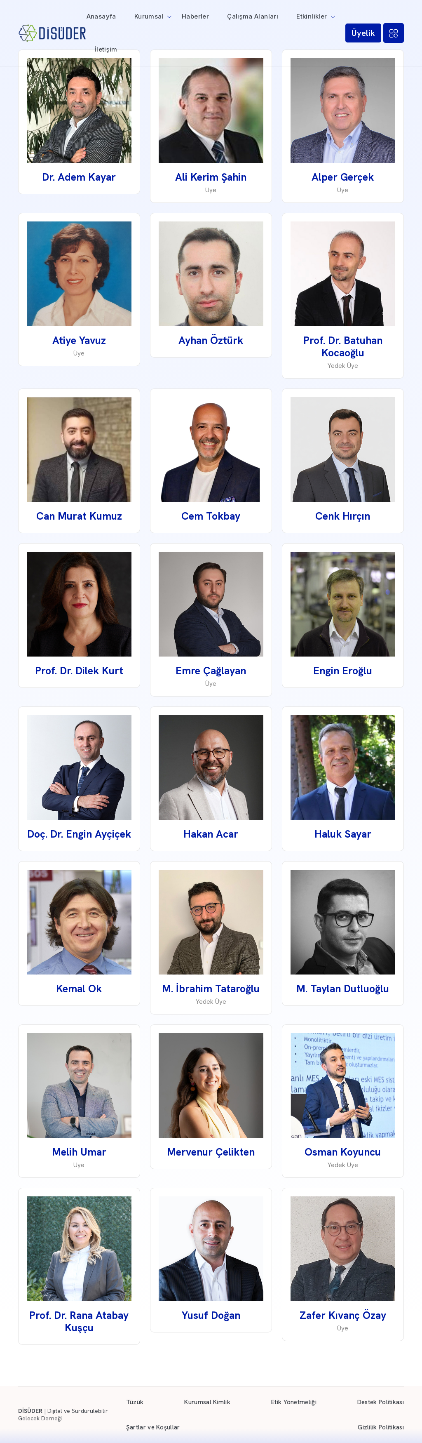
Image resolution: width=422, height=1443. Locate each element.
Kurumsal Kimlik (207, 1402)
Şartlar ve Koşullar (153, 1427)
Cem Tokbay (210, 516)
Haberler (195, 16)
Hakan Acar (210, 834)
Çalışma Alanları (252, 16)
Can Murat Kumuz (79, 516)
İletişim (106, 49)
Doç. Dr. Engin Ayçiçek (79, 834)
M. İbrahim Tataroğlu (211, 989)
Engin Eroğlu (342, 671)
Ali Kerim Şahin (210, 177)
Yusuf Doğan (211, 1315)
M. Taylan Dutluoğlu (342, 989)
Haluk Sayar (342, 834)
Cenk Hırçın (342, 516)
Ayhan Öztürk (210, 340)
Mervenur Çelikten (211, 1152)
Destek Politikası (380, 1402)
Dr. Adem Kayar (79, 177)
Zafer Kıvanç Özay (343, 1315)
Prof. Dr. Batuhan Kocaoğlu (342, 347)
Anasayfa (101, 16)
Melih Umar (79, 1152)
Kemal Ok (79, 989)
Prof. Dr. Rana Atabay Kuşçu (79, 1322)
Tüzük (135, 1402)
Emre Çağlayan (211, 671)
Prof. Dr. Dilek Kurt (79, 671)
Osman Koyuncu (343, 1152)
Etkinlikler (311, 16)
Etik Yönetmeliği (293, 1402)
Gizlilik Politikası (381, 1427)
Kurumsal (149, 16)
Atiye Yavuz (79, 340)
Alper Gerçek (343, 177)
